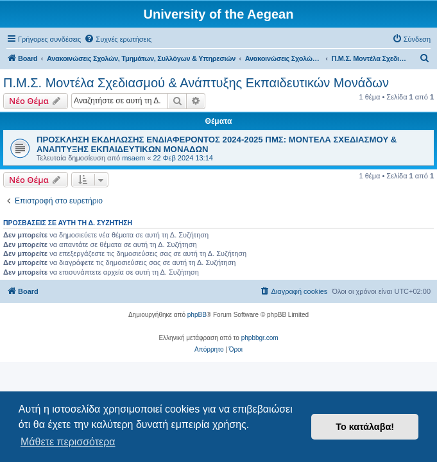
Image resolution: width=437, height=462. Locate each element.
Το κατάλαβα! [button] (365, 427)
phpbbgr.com (259, 337)
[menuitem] (117, 39)
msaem (133, 158)
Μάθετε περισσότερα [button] (68, 441)
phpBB (197, 314)
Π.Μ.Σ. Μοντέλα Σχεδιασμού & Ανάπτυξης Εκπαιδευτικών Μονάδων (196, 83)
